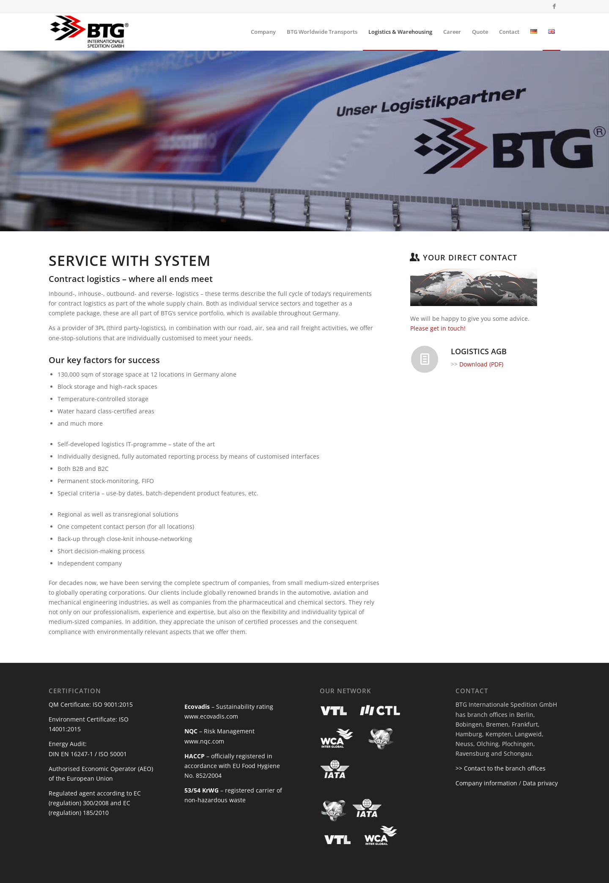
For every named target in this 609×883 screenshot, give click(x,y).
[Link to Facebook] (554, 6)
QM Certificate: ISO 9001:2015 (91, 704)
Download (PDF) (481, 364)
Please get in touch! (438, 328)
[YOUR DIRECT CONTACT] (414, 257)
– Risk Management (219, 731)
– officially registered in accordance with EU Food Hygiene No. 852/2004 (232, 765)
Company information (486, 783)
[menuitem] (263, 31)
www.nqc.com (204, 741)
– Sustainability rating (228, 707)
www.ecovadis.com (211, 716)
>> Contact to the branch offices (500, 768)
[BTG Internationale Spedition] (89, 31)
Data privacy (540, 783)
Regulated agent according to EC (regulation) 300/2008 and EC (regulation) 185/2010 (95, 803)
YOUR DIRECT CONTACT (470, 257)
